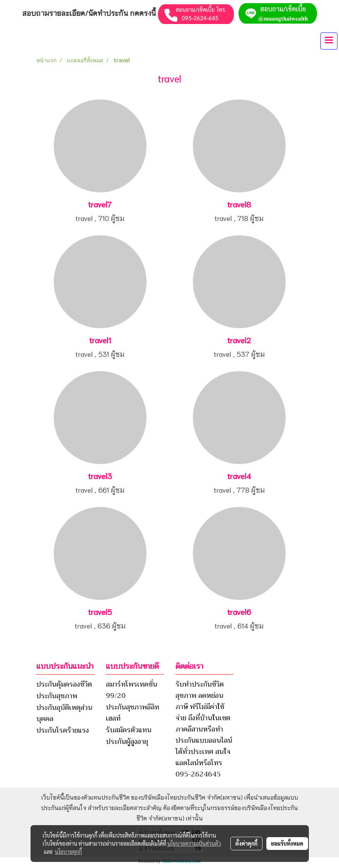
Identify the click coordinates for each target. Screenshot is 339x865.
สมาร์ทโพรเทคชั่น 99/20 (131, 690)
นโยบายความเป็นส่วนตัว (194, 843)
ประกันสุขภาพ (56, 696)
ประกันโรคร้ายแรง (62, 730)
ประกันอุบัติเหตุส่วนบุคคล (64, 713)
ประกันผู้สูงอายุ (127, 741)
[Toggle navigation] (328, 41)
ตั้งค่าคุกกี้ (246, 843)
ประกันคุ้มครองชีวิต (64, 684)
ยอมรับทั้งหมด (287, 843)
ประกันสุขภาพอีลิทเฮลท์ (132, 713)
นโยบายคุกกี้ (68, 851)
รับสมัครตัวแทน (129, 730)
